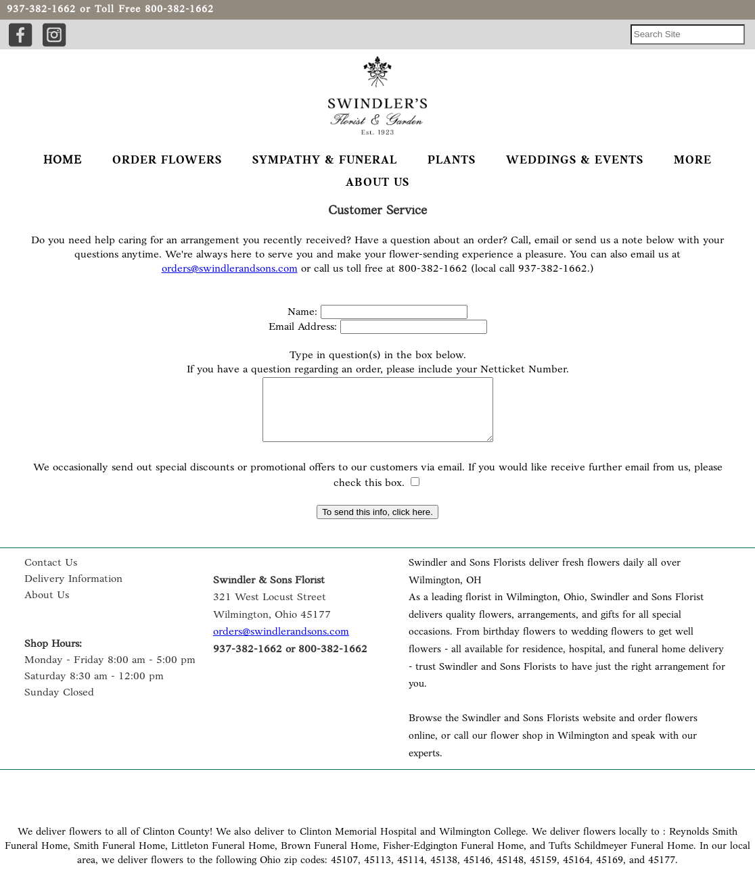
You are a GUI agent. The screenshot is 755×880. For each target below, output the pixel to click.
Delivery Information (73, 591)
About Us (46, 607)
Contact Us (50, 575)
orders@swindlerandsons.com (230, 269)
